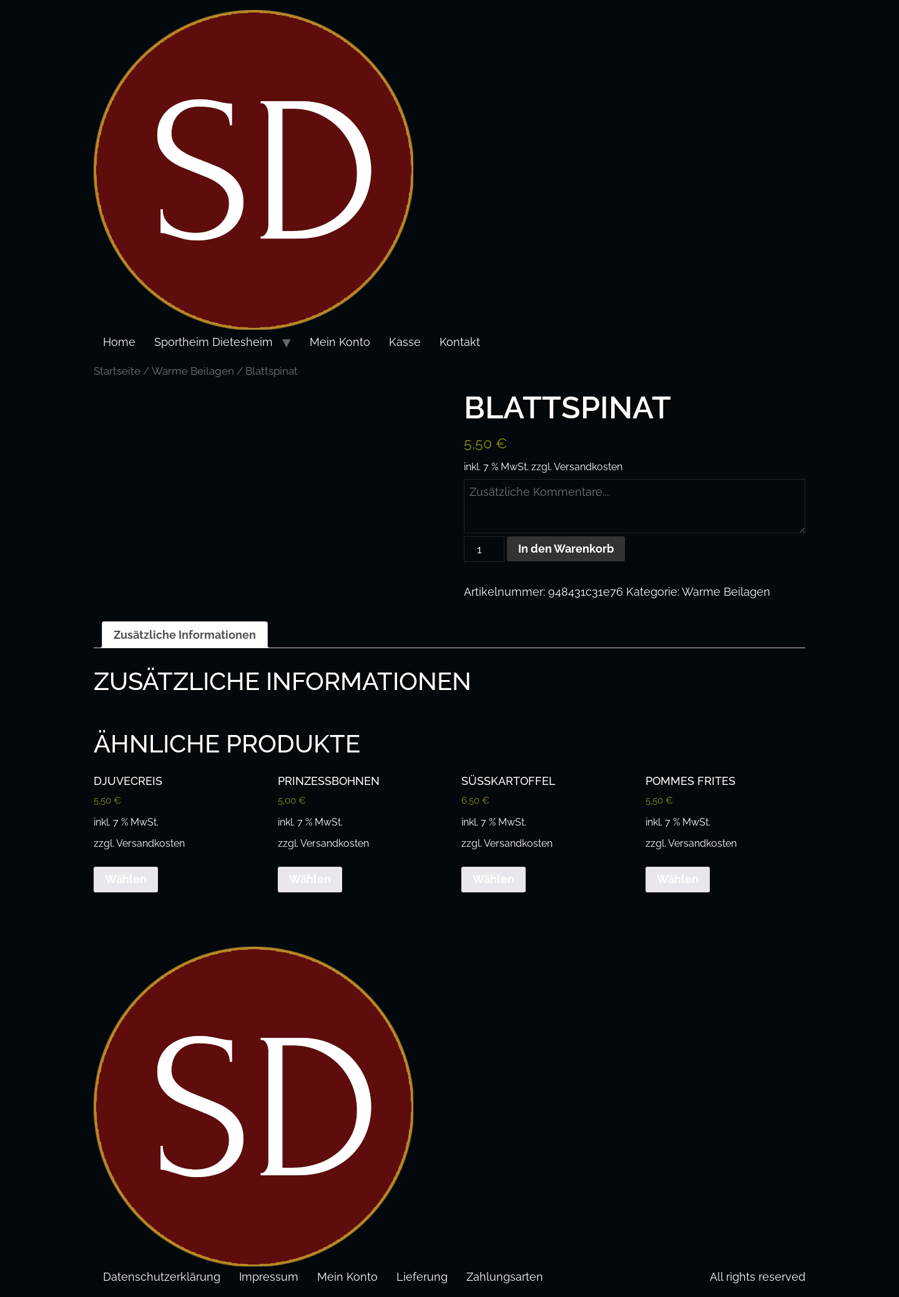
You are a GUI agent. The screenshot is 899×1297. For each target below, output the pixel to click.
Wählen (126, 878)
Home (119, 341)
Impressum (268, 1276)
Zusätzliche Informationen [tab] (185, 634)
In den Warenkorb (566, 548)
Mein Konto (340, 341)
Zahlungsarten (504, 1276)
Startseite (117, 371)
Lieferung (422, 1276)
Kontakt (460, 341)
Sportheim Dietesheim (213, 341)
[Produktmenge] (484, 549)
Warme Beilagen (193, 371)
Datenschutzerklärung (161, 1276)
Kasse (405, 341)
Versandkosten (588, 467)
